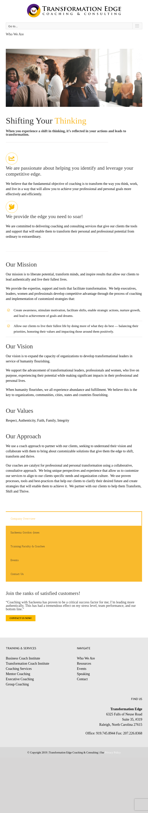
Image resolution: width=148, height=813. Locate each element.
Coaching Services (19, 669)
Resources (84, 663)
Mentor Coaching (18, 674)
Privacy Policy (113, 752)
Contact (82, 679)
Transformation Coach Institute (27, 663)
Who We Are (86, 658)
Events (81, 669)
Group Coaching (17, 684)
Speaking (83, 674)
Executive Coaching (20, 679)
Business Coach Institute (23, 658)
